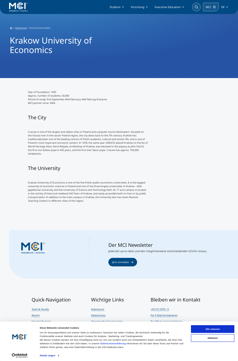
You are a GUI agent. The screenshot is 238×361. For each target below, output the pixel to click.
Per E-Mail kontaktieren (164, 315)
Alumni (36, 315)
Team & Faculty (40, 309)
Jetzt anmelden (122, 262)
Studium (115, 7)
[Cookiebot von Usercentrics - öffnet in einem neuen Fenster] (19, 355)
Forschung (137, 7)
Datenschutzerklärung (113, 343)
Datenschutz (98, 315)
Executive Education (168, 7)
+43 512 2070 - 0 (160, 309)
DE (223, 7)
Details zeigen (47, 355)
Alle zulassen (212, 328)
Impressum (97, 309)
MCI (208, 7)
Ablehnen (212, 337)
